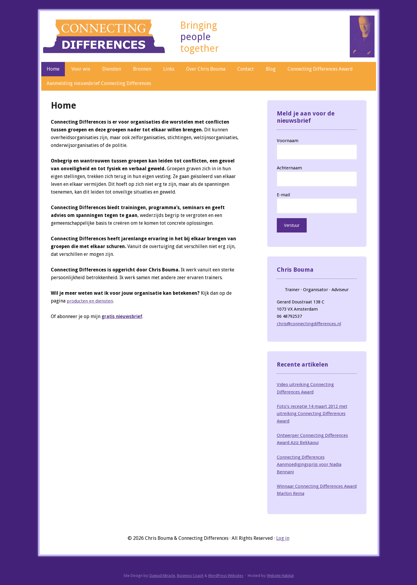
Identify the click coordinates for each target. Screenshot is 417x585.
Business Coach (190, 575)
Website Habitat (280, 575)
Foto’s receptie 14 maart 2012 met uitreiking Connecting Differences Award (312, 414)
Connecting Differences (104, 35)
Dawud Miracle (162, 575)
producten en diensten (91, 301)
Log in (282, 538)
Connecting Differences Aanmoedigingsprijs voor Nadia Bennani (309, 465)
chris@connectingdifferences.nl (309, 323)
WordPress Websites (225, 575)
